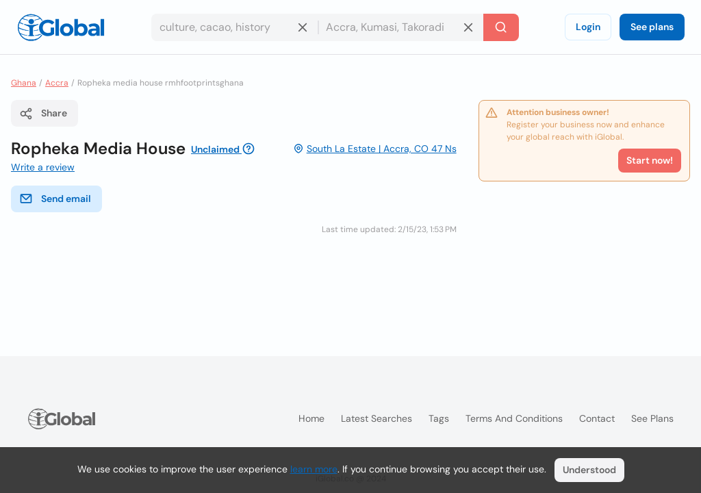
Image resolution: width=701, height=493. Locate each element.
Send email (55, 198)
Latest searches (376, 418)
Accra (56, 82)
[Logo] (60, 27)
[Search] (501, 27)
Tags (439, 418)
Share (43, 114)
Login (588, 27)
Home (311, 418)
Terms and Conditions (514, 418)
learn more (313, 469)
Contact (597, 418)
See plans (652, 27)
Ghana (23, 82)
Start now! (649, 160)
